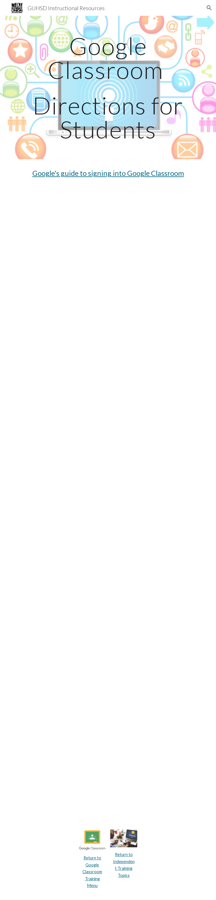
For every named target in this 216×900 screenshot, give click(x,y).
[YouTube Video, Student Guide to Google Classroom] (108, 219)
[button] (209, 8)
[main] (108, 87)
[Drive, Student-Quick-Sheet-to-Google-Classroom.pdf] (107, 537)
